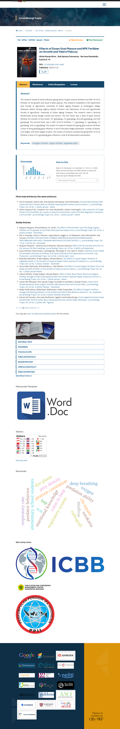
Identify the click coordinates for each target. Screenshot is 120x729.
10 (34, 308)
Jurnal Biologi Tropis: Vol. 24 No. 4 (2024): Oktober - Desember (58, 285)
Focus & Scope (25, 352)
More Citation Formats (66, 180)
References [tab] (38, 84)
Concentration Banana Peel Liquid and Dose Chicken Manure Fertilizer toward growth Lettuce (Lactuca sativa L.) (61, 203)
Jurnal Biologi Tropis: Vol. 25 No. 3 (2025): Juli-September (70, 248)
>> (38, 308)
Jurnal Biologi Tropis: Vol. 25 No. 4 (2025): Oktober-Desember (44, 294)
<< (17, 308)
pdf (44, 72)
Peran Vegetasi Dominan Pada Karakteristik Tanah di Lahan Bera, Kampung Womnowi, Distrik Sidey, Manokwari (61, 298)
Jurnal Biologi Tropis (30, 18)
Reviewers (23, 347)
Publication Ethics (27, 357)
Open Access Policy (27, 367)
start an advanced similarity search (41, 313)
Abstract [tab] (23, 84)
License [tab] (73, 84)
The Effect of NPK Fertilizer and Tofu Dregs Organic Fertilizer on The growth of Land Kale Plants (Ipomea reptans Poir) (59, 228)
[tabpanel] (60, 119)
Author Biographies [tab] (56, 84)
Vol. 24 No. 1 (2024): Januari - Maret (49, 30)
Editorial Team (25, 342)
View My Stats (21, 460)
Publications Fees (26, 372)
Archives (29, 30)
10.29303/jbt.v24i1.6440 (54, 64)
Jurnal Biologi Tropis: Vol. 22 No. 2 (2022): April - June (52, 256)
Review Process (25, 362)
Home (19, 30)
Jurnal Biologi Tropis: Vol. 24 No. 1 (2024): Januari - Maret (56, 214)
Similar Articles (23, 222)
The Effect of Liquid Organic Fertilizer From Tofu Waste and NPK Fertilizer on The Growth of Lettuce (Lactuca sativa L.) (61, 267)
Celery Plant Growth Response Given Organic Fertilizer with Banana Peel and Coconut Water (58, 283)
